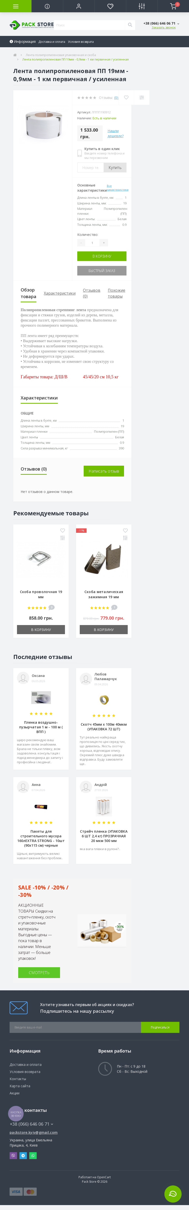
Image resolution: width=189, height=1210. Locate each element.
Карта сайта (20, 1086)
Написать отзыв (104, 471)
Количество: (87, 234)
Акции (14, 1093)
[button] (78, 6)
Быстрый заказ (102, 270)
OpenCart (104, 1177)
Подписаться (160, 1027)
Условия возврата (81, 42)
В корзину (102, 256)
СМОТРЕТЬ (39, 972)
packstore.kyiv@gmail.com (34, 1132)
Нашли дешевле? (116, 133)
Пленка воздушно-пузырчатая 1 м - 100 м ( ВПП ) (41, 727)
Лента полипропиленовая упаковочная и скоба (61, 55)
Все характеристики (117, 188)
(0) (116, 97)
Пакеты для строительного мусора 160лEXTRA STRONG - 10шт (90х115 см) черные (41, 838)
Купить (115, 167)
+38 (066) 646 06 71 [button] (31, 1124)
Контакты (18, 1078)
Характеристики (60, 293)
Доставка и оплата (51, 42)
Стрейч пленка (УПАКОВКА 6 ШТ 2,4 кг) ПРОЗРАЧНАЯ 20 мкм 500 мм (103, 836)
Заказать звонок (164, 27)
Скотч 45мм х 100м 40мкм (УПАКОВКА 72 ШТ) (104, 726)
